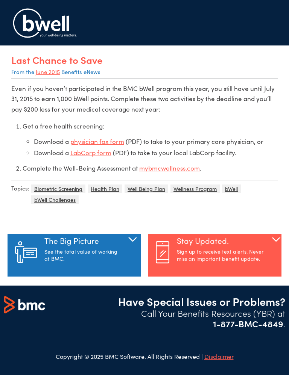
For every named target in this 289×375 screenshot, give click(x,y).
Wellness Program (195, 188)
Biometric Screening (58, 188)
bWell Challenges (55, 199)
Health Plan (105, 188)
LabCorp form (90, 152)
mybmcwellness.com (169, 168)
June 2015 (48, 72)
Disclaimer (219, 356)
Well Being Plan (146, 188)
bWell (231, 188)
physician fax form (97, 141)
